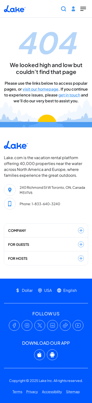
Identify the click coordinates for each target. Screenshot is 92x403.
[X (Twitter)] (39, 325)
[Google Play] (52, 354)
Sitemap (73, 391)
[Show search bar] (63, 9)
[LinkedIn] (52, 325)
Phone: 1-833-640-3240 (40, 204)
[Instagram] (27, 325)
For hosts (46, 258)
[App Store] (39, 354)
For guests (46, 244)
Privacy (32, 391)
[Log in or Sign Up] (73, 9)
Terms (17, 391)
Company (46, 230)
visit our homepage (40, 89)
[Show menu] (83, 9)
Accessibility (52, 391)
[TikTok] (65, 325)
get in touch (69, 94)
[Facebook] (14, 325)
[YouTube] (78, 325)
